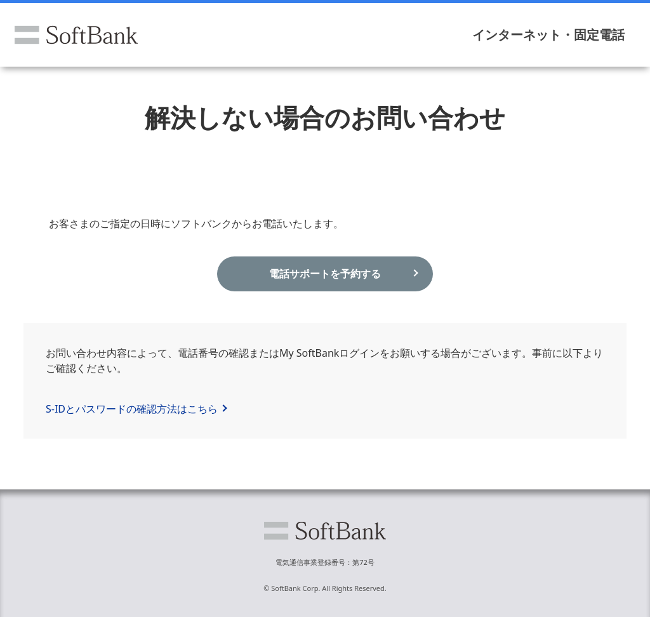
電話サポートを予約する (325, 274)
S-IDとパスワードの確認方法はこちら (132, 409)
